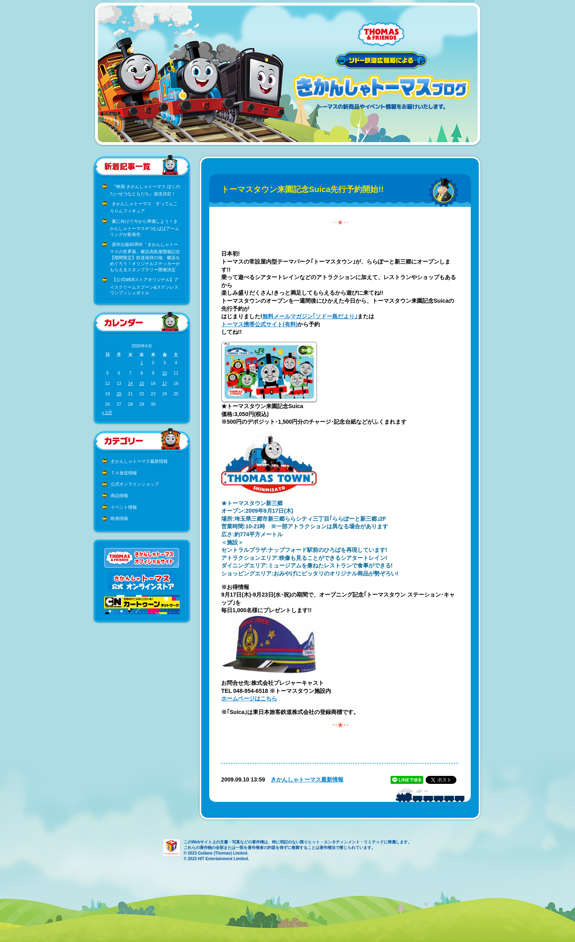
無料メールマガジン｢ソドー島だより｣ (309, 316)
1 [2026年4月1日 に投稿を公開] (142, 362)
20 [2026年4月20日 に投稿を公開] (119, 393)
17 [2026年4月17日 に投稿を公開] (164, 383)
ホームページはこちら (249, 698)
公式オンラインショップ (135, 484)
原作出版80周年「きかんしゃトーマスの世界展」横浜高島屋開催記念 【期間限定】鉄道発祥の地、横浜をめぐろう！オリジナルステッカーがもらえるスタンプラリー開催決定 (145, 257)
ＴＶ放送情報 (124, 472)
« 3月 (107, 412)
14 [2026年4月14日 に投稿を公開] (130, 383)
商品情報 (119, 495)
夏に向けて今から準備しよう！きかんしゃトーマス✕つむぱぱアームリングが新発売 (144, 228)
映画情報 (119, 518)
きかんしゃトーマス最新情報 (139, 461)
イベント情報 (124, 507)
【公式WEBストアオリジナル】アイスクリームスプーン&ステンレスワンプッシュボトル (144, 286)
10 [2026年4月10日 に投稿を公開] (164, 373)
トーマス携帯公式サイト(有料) (259, 324)
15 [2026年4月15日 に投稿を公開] (141, 383)
